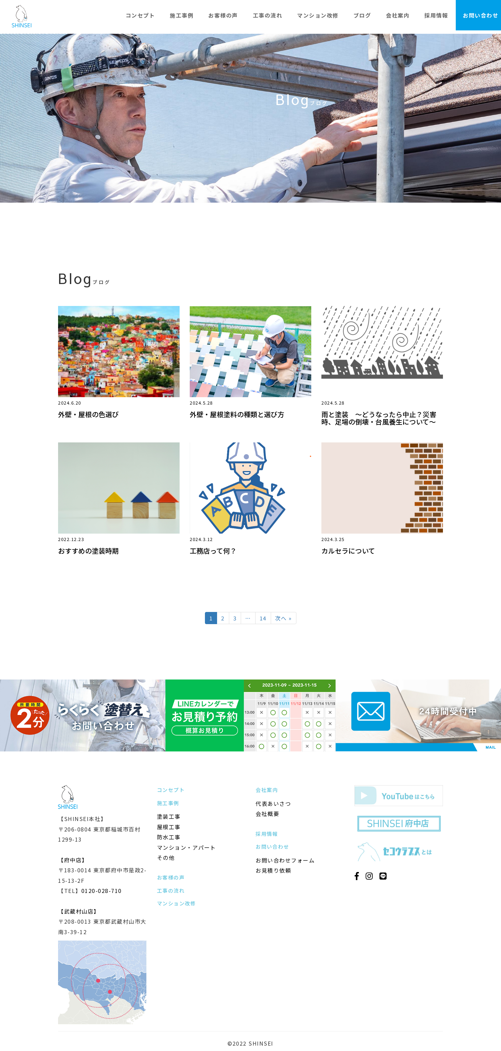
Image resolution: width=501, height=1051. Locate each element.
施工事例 (181, 15)
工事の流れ (268, 15)
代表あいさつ (273, 803)
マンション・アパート (186, 847)
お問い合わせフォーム (285, 860)
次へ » (283, 618)
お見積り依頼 (273, 870)
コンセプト (140, 15)
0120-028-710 (101, 891)
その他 (166, 857)
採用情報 (436, 15)
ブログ (362, 15)
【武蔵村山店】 (79, 911)
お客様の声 (223, 15)
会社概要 (267, 814)
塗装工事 (169, 816)
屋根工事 (169, 827)
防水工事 (169, 837)
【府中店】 (73, 860)
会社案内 (398, 15)
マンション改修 (318, 15)
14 (263, 618)
